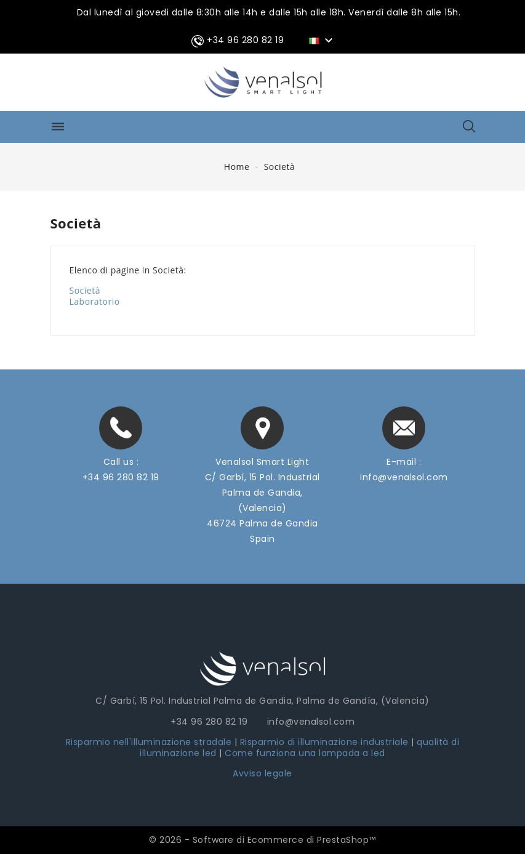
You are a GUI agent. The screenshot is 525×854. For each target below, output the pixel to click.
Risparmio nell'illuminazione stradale (149, 742)
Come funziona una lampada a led (305, 753)
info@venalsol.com (404, 477)
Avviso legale (262, 773)
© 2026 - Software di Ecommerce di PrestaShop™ (262, 840)
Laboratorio (95, 301)
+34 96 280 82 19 (120, 477)
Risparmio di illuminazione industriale (326, 742)
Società (85, 290)
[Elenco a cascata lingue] (323, 40)
